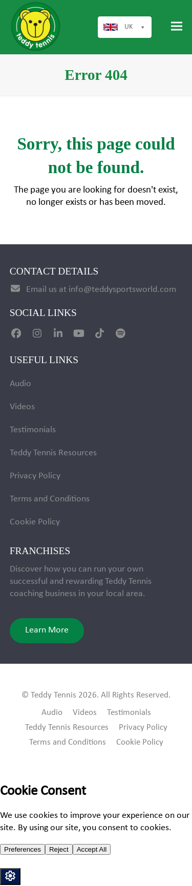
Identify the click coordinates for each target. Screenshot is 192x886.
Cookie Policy (35, 522)
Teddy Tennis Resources (53, 453)
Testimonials (33, 430)
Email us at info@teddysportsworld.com (101, 289)
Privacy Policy (35, 476)
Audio (20, 384)
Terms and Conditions (50, 499)
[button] (176, 26)
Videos (22, 407)
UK (135, 27)
